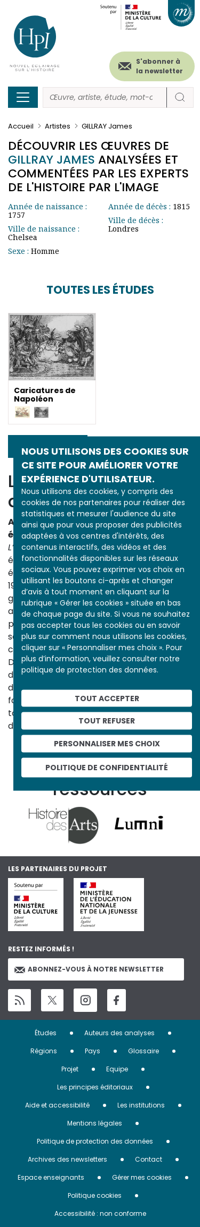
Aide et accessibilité (57, 1105)
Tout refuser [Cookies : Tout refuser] (106, 720)
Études (46, 1032)
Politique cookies (95, 1195)
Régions (43, 1050)
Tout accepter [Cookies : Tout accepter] (107, 698)
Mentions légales (94, 1123)
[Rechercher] (105, 97)
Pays (92, 1050)
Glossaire (143, 1050)
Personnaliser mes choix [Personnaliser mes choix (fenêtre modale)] (107, 743)
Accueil (21, 126)
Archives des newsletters (67, 1159)
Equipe (117, 1068)
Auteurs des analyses (119, 1032)
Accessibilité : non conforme (100, 1213)
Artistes (57, 126)
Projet (69, 1068)
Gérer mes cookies (142, 1177)
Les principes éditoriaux (95, 1087)
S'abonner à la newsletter (159, 66)
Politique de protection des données (95, 1141)
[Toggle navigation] (23, 97)
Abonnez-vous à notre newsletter (89, 969)
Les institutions (141, 1105)
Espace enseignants (51, 1177)
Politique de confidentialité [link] (106, 767)
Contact (148, 1159)
